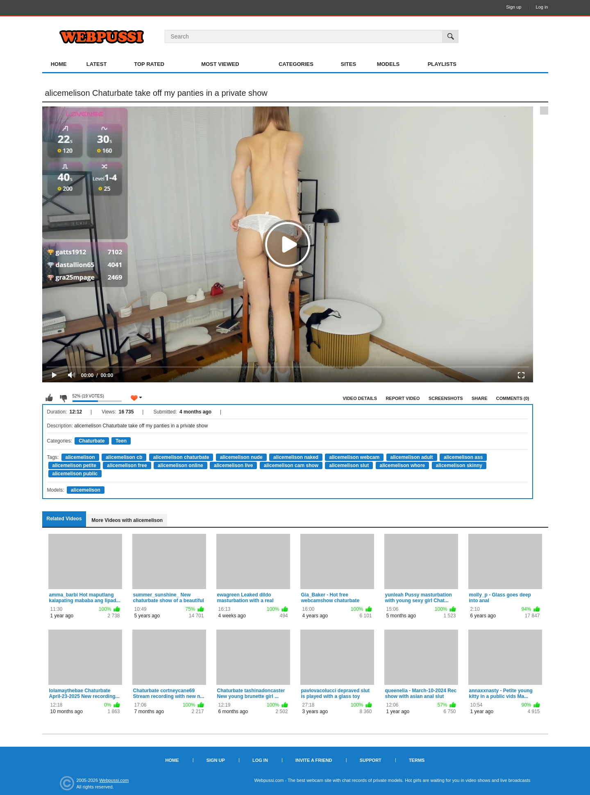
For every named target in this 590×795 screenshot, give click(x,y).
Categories (296, 64)
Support (370, 760)
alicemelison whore (402, 465)
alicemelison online (180, 465)
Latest (96, 64)
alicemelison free (127, 465)
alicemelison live (233, 465)
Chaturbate (91, 441)
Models (388, 64)
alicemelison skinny (459, 465)
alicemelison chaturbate (181, 457)
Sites (348, 64)
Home (59, 64)
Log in (542, 7)
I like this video (49, 398)
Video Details (360, 398)
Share (480, 398)
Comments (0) (512, 398)
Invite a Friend (313, 760)
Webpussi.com (114, 780)
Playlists (442, 64)
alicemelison (80, 457)
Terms (417, 760)
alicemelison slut (349, 465)
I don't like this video (63, 398)
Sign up (513, 7)
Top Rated (149, 64)
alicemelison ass (463, 457)
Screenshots (446, 398)
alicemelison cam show (291, 465)
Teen (121, 441)
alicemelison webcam (354, 457)
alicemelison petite (74, 465)
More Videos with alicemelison (127, 520)
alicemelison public (75, 474)
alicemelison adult (411, 457)
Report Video (403, 398)
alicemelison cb (124, 457)
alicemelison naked (295, 457)
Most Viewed (220, 64)
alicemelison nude (241, 457)
